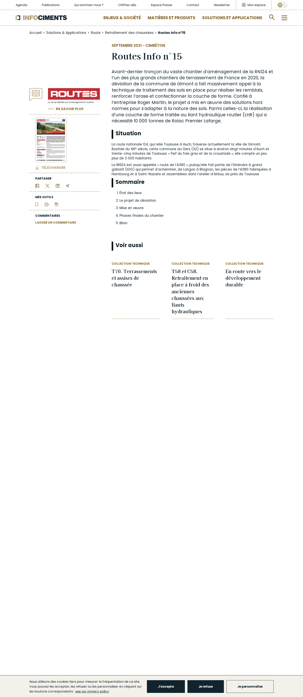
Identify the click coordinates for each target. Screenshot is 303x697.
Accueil (35, 32)
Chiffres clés (127, 5)
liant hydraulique (207, 115)
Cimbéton (155, 45)
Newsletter (222, 5)
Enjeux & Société (122, 18)
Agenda (21, 5)
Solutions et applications (232, 18)
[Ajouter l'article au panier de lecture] (36, 204)
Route (95, 32)
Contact (193, 5)
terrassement (201, 78)
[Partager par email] (68, 185)
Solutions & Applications (66, 32)
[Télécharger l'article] (57, 204)
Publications (51, 5)
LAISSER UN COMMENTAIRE (55, 222)
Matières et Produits (171, 18)
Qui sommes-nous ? (88, 5)
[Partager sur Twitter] (47, 185)
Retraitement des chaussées (129, 32)
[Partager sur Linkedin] (58, 185)
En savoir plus (69, 109)
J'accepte (166, 686)
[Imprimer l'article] (46, 204)
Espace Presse (161, 5)
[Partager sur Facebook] (37, 185)
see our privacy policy (92, 691)
